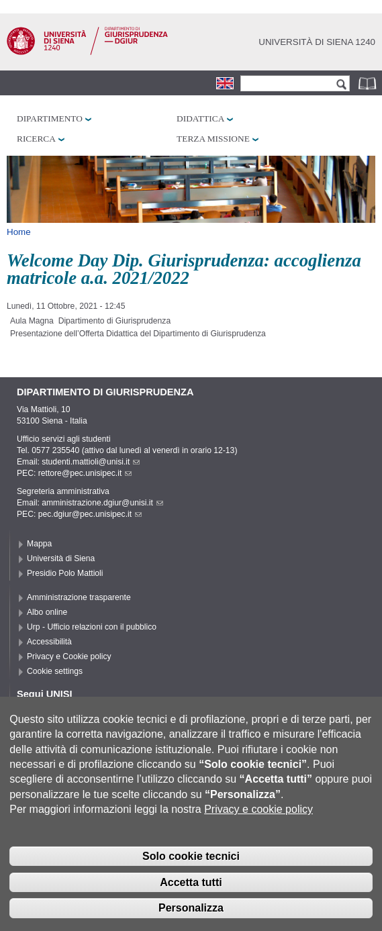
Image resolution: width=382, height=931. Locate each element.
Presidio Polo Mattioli (65, 573)
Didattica (200, 118)
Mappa (39, 543)
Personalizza (191, 916)
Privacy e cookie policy (258, 818)
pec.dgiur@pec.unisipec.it (90, 514)
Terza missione (213, 139)
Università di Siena (61, 558)
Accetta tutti (191, 890)
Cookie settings (55, 671)
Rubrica (369, 83)
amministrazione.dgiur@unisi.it (102, 502)
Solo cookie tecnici (191, 864)
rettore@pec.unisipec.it (85, 473)
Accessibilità (49, 641)
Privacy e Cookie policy (69, 656)
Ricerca (36, 139)
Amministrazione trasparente (79, 597)
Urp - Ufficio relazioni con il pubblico (91, 627)
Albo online (47, 612)
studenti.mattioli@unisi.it (91, 462)
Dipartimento (50, 118)
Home (19, 232)
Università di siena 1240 (316, 42)
